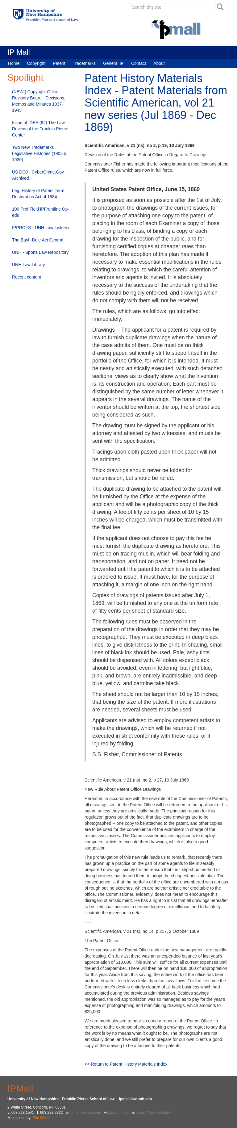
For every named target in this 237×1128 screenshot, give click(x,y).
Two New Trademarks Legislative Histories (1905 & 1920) (39, 153)
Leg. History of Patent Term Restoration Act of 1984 (38, 193)
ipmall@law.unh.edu (152, 1112)
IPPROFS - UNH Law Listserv (40, 227)
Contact (138, 63)
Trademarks (84, 63)
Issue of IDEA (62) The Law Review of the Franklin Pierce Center (40, 128)
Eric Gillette (41, 1118)
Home (13, 63)
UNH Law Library (28, 264)
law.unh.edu (119, 1112)
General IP (113, 63)
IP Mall (18, 52)
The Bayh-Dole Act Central (37, 239)
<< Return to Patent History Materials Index (126, 1064)
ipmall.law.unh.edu (86, 1112)
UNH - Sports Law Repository (40, 252)
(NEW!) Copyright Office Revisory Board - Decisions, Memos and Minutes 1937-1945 (38, 101)
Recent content (26, 277)
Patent (59, 63)
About (159, 63)
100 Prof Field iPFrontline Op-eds (40, 212)
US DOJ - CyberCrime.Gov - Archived (39, 175)
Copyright (36, 63)
